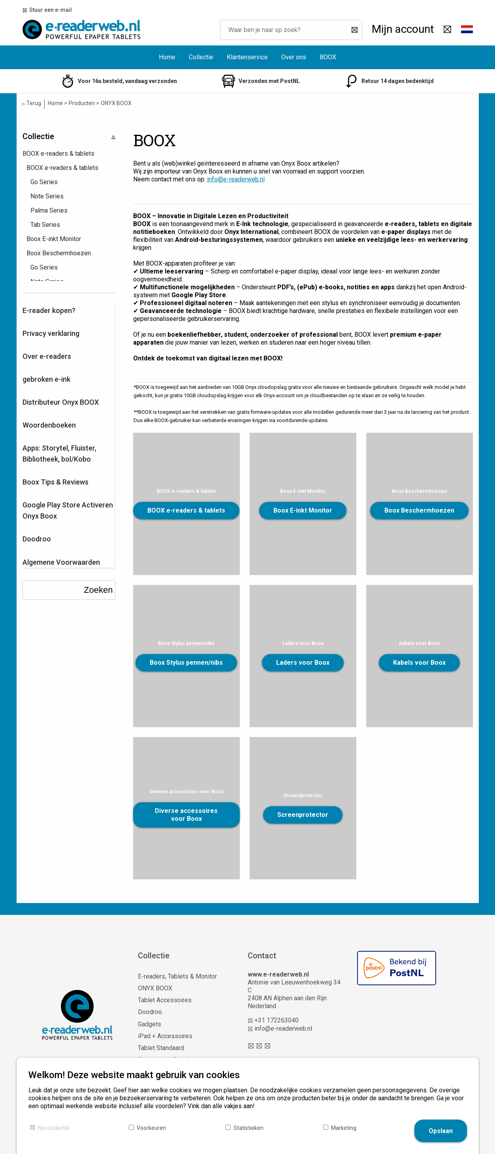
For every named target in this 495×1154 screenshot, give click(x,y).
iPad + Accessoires (165, 1036)
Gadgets (149, 1024)
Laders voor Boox (302, 662)
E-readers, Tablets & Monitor (177, 976)
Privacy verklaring (51, 333)
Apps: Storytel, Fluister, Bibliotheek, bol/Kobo (59, 453)
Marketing (343, 1128)
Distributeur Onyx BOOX (61, 402)
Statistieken (248, 1128)
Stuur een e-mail (49, 10)
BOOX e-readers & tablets (186, 510)
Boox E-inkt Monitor (302, 510)
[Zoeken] (353, 30)
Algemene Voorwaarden (61, 562)
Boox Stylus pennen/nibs (186, 662)
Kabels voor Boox (419, 662)
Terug (32, 103)
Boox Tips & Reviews (55, 482)
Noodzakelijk (54, 1128)
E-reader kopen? (49, 310)
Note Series (47, 196)
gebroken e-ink (46, 379)
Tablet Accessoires (165, 1000)
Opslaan (441, 1131)
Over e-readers (47, 356)
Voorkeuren (151, 1128)
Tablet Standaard (161, 1048)
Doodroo (37, 539)
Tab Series (45, 224)
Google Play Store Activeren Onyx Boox (68, 510)
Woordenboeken (49, 425)
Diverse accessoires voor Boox (186, 814)
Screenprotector (302, 814)
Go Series (44, 182)
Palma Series (49, 210)
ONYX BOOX (155, 988)
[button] (467, 30)
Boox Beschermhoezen (419, 510)
